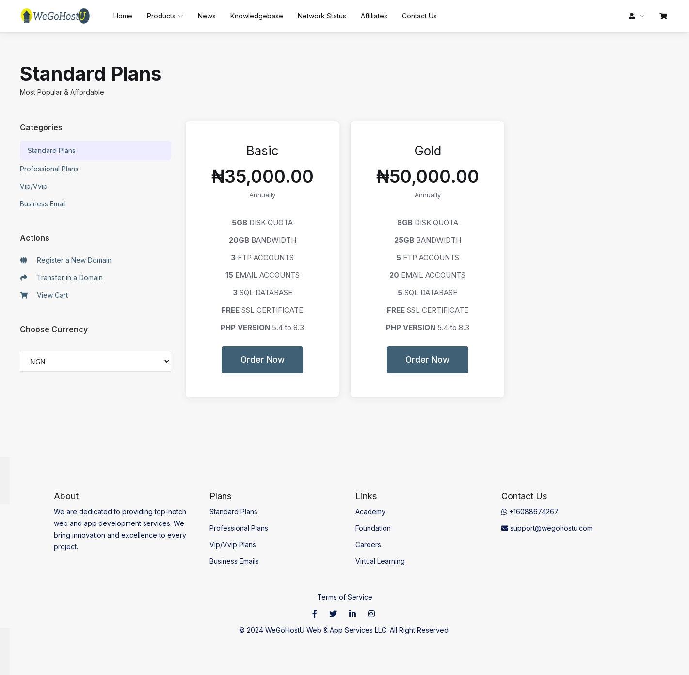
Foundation (373, 528)
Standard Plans (52, 150)
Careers (368, 544)
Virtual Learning (380, 561)
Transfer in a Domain (61, 278)
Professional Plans (49, 169)
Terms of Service (344, 597)
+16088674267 (530, 511)
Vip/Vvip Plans (232, 544)
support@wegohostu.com (547, 528)
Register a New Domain (66, 260)
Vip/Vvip (34, 186)
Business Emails (234, 561)
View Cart (44, 295)
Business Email (43, 204)
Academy (370, 511)
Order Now (262, 360)
